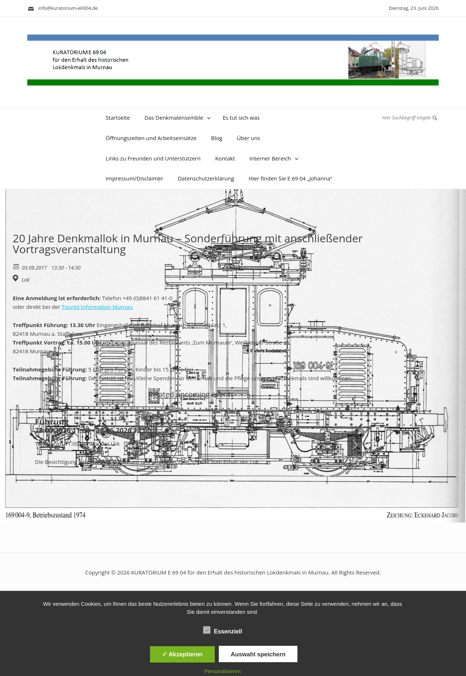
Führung (51, 421)
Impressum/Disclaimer (134, 178)
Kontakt (225, 158)
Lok (25, 280)
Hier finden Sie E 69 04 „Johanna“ (290, 178)
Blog (216, 138)
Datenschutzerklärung (206, 178)
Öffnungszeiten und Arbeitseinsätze (151, 138)
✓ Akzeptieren (182, 654)
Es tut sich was (241, 117)
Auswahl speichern (258, 654)
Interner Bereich (270, 158)
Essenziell (222, 630)
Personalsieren (222, 671)
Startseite (118, 117)
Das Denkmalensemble (174, 117)
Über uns (248, 138)
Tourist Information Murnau (97, 306)
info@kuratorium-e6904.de (62, 8)
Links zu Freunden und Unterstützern (153, 158)
